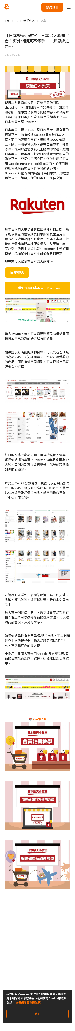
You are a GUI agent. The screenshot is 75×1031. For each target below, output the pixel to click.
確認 (37, 1014)
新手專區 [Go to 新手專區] (29, 21)
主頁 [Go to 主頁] (7, 21)
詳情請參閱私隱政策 (28, 1002)
